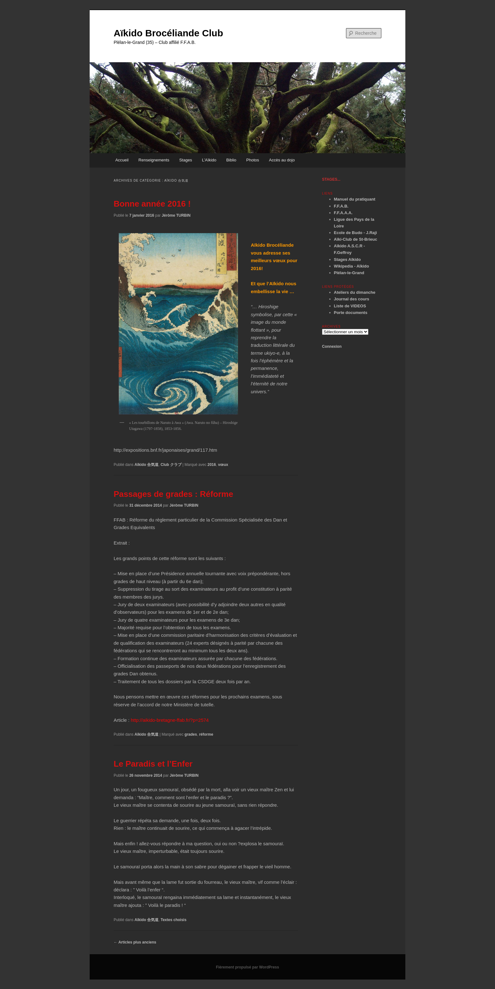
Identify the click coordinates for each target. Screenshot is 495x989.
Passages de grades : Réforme (173, 494)
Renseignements (154, 160)
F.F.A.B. (341, 206)
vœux (223, 464)
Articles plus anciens (135, 942)
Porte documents (350, 312)
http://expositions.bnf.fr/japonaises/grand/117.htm (165, 450)
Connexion (332, 346)
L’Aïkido (209, 160)
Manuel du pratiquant (354, 199)
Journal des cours (351, 299)
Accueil (121, 160)
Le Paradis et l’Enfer (153, 764)
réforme (206, 734)
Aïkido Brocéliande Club (168, 33)
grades (191, 734)
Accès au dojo (282, 160)
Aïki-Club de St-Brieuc (355, 239)
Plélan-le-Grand (349, 272)
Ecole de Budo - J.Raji (355, 232)
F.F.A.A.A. (343, 212)
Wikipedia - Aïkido (351, 266)
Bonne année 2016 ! (152, 203)
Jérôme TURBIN (176, 215)
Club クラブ (171, 464)
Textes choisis (174, 920)
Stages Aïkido (347, 259)
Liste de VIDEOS (350, 306)
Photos (252, 160)
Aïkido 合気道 (146, 464)
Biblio (231, 160)
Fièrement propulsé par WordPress (247, 967)
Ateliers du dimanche (354, 292)
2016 (211, 464)
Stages (185, 160)
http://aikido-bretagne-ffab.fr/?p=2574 (170, 720)
